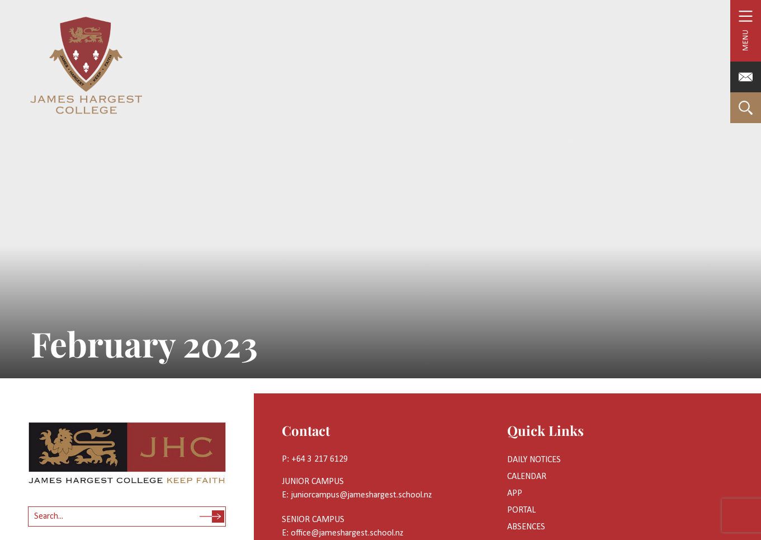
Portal (521, 510)
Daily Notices (534, 460)
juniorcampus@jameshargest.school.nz (361, 495)
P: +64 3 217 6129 (315, 459)
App (514, 493)
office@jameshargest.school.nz (347, 533)
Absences (526, 527)
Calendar (526, 476)
